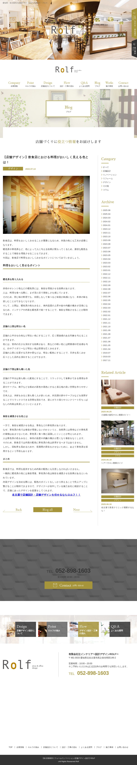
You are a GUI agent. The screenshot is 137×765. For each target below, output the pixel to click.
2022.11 (107, 278)
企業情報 (20, 747)
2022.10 (107, 281)
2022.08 (107, 289)
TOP (11, 747)
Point (30, 84)
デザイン (13, 168)
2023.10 (107, 236)
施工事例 (109, 747)
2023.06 (107, 251)
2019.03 (107, 356)
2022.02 (107, 311)
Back (19, 509)
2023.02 (107, 266)
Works (109, 84)
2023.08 (107, 244)
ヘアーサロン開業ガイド (112, 463)
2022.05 (107, 300)
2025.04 (107, 214)
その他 (106, 186)
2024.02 (107, 221)
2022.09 (107, 285)
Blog (97, 84)
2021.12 (107, 319)
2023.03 (107, 263)
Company (14, 84)
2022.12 (107, 274)
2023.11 (107, 233)
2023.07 (107, 248)
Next (76, 509)
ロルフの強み (33, 747)
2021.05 (107, 345)
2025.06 (107, 210)
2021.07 (107, 338)
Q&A (84, 84)
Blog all (48, 510)
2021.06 (107, 341)
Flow (67, 84)
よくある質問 (86, 747)
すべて (106, 167)
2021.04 (107, 349)
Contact (123, 84)
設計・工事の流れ (69, 747)
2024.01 (107, 225)
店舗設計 (107, 171)
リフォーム (108, 178)
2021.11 (107, 323)
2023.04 (107, 259)
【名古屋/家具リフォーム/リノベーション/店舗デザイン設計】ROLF (68, 758)
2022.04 (107, 304)
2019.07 (107, 353)
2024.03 (107, 218)
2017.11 (107, 360)
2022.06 (107, 296)
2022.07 (107, 293)
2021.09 (107, 330)
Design (48, 84)
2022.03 (107, 308)
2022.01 (107, 315)
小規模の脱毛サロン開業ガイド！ (116, 415)
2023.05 (107, 255)
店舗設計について (50, 747)
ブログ (99, 747)
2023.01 (107, 270)
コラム (106, 190)
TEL (68, 571)
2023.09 (107, 240)
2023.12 (107, 229)
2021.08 (107, 334)
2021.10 (107, 326)
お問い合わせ (122, 747)
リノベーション (110, 175)
